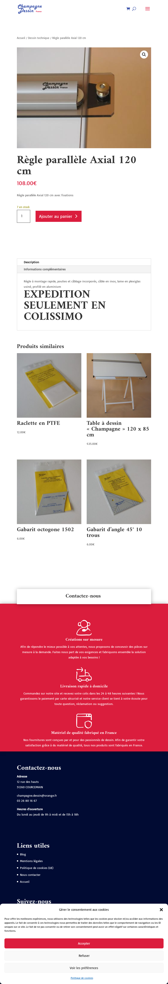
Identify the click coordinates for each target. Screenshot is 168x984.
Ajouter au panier (55, 216)
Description (31, 262)
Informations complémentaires (45, 269)
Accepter (84, 943)
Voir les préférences (84, 968)
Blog (23, 854)
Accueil (21, 38)
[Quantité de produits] (23, 216)
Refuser (84, 956)
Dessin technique (38, 38)
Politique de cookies (82, 978)
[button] (161, 909)
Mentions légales (31, 861)
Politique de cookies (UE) (36, 868)
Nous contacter (30, 875)
